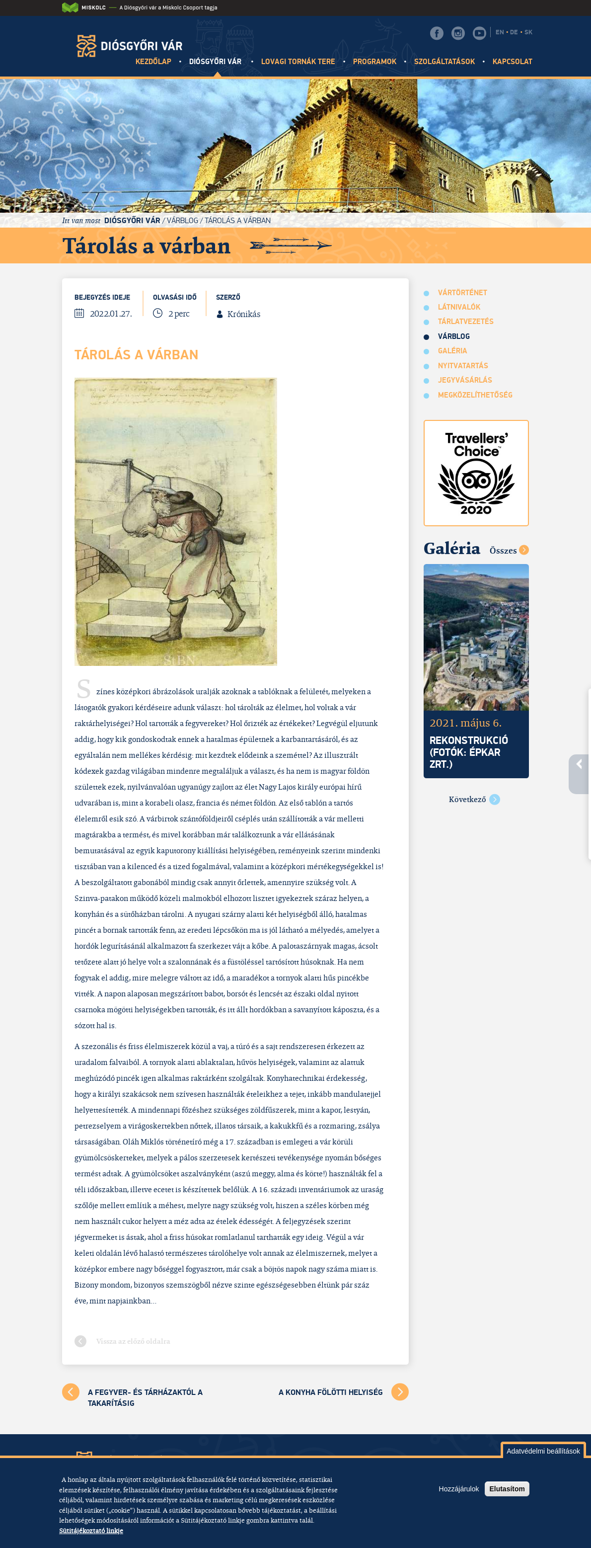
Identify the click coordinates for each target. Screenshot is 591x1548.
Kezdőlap (153, 62)
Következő (467, 799)
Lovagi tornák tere (298, 62)
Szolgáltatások (444, 62)
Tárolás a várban (238, 220)
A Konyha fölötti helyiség (331, 1392)
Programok (374, 62)
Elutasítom (507, 1489)
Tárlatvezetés (466, 321)
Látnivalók (459, 307)
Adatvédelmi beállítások (543, 1451)
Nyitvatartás (463, 366)
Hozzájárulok (459, 1489)
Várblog (182, 220)
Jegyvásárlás (465, 380)
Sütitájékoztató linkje (91, 1530)
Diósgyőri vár (216, 62)
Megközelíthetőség (475, 395)
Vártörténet (463, 293)
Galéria (452, 351)
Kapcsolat (512, 62)
